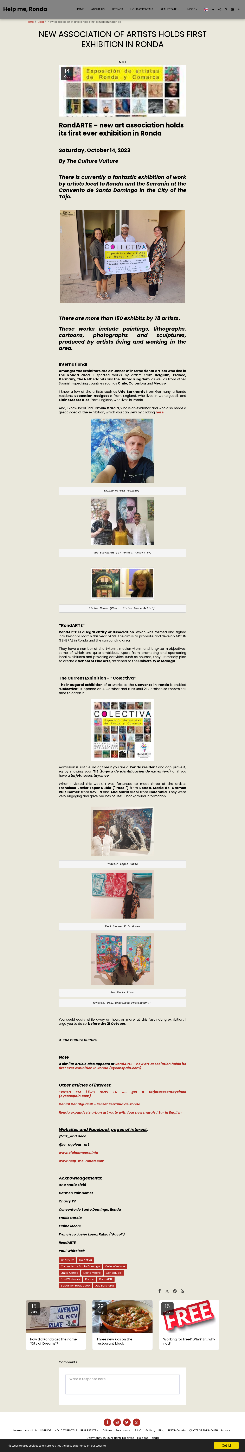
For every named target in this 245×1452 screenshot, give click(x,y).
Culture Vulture (115, 1266)
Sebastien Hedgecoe (75, 1285)
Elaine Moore (92, 1273)
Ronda (89, 1279)
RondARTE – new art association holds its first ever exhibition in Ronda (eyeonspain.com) (122, 1066)
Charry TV (67, 1260)
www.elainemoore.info (78, 1152)
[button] (170, 9)
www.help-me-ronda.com (81, 1161)
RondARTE (105, 1279)
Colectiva (85, 1260)
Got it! (226, 1445)
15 (34, 1308)
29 (101, 1308)
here (159, 412)
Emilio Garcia (69, 1273)
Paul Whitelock (70, 1279)
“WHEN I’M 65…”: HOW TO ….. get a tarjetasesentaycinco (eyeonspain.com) (122, 1093)
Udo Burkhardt (104, 1285)
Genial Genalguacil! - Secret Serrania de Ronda (99, 1104)
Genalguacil (114, 1273)
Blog (41, 22)
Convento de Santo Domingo (80, 1266)
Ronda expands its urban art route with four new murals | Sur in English (120, 1112)
